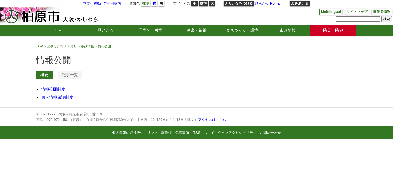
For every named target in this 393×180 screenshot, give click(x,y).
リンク (152, 133)
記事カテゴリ (56, 46)
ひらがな (262, 4)
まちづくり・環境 (242, 30)
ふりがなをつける (239, 4)
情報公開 (104, 46)
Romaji (275, 4)
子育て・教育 (151, 30)
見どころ (105, 30)
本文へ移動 (92, 4)
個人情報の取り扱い (128, 133)
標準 (145, 4)
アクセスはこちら (212, 120)
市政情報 (288, 30)
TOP (39, 46)
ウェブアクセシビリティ (237, 133)
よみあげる (300, 4)
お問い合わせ (270, 133)
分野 (73, 46)
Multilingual (331, 12)
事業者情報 (382, 12)
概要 (44, 75)
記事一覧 (70, 75)
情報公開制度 (53, 89)
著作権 (166, 133)
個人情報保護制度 (57, 97)
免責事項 (182, 133)
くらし (60, 30)
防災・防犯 (333, 30)
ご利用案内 (112, 4)
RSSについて (203, 133)
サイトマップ (357, 12)
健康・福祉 (196, 30)
